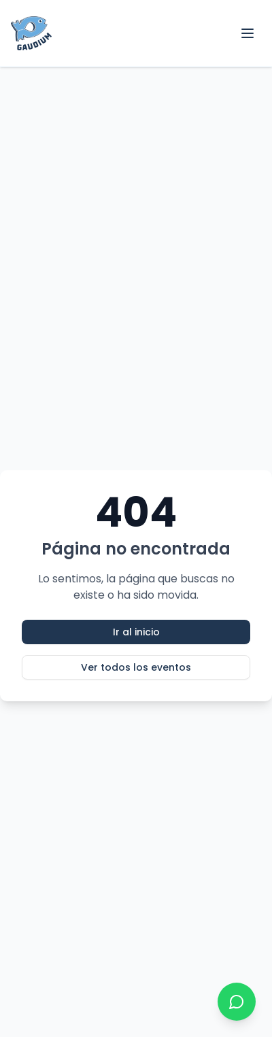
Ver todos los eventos (136, 667)
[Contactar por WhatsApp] (237, 1002)
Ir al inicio (136, 632)
